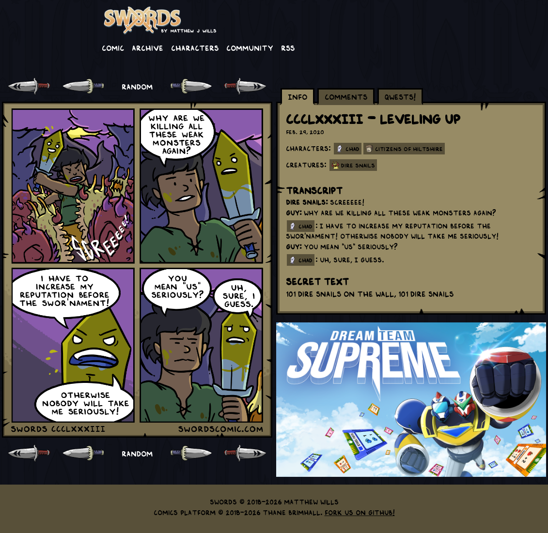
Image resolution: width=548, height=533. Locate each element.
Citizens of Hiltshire (409, 149)
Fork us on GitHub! (360, 512)
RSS (288, 47)
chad (305, 226)
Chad (352, 149)
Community (249, 47)
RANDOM (137, 86)
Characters (195, 47)
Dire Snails (358, 165)
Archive (147, 47)
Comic (113, 47)
